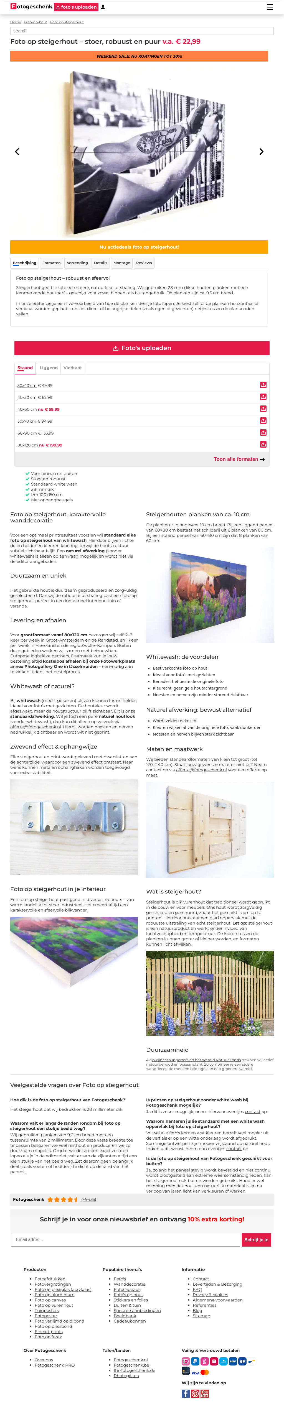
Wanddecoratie (129, 1284)
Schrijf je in (256, 1240)
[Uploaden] (263, 385)
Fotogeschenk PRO (55, 1365)
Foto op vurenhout (54, 1305)
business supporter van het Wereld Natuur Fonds (196, 1060)
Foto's (120, 1279)
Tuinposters (47, 1310)
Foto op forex (48, 1337)
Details (100, 263)
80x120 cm (27, 445)
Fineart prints (49, 1331)
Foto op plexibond (53, 1326)
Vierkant (73, 368)
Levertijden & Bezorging (217, 1284)
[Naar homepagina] (31, 7)
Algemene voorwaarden (218, 1300)
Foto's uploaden (142, 348)
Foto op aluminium (55, 1295)
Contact (201, 1279)
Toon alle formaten (239, 460)
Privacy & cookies (210, 1295)
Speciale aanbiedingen (137, 1310)
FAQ (197, 1289)
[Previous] (17, 152)
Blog (197, 1310)
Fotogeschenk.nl (131, 1360)
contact (252, 1111)
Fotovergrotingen (53, 1284)
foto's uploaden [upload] (76, 7)
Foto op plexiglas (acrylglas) (63, 1289)
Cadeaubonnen (130, 1321)
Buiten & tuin (127, 1305)
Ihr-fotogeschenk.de (134, 1370)
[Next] (261, 152)
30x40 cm (27, 385)
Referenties (204, 1305)
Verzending (77, 263)
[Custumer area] (102, 7)
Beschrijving (24, 263)
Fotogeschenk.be (131, 1365)
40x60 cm (27, 409)
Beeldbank (125, 1316)
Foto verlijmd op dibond (59, 1321)
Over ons (44, 1360)
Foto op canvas (50, 1300)
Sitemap (201, 1316)
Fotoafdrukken (50, 1279)
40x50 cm (27, 397)
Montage (121, 263)
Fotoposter (46, 1316)
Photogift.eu (126, 1376)
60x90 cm (27, 433)
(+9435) (88, 1199)
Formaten (51, 263)
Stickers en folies (131, 1300)
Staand (25, 368)
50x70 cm (26, 421)
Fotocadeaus (127, 1289)
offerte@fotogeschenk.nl (35, 727)
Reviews (144, 263)
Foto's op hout (128, 1295)
